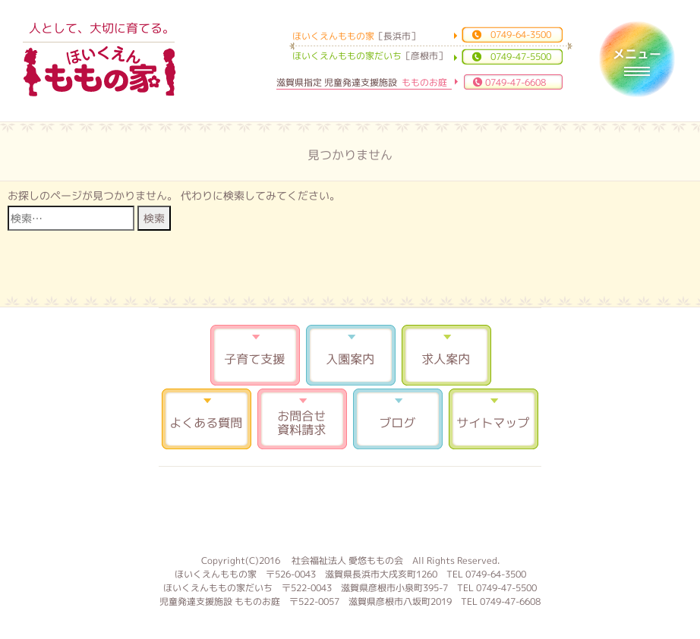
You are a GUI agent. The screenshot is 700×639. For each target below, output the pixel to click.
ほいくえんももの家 (99, 72)
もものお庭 (350, 508)
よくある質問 (206, 419)
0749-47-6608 (515, 82)
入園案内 (351, 355)
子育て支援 (255, 355)
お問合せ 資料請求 (302, 419)
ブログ (398, 419)
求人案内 (446, 355)
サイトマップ (493, 419)
